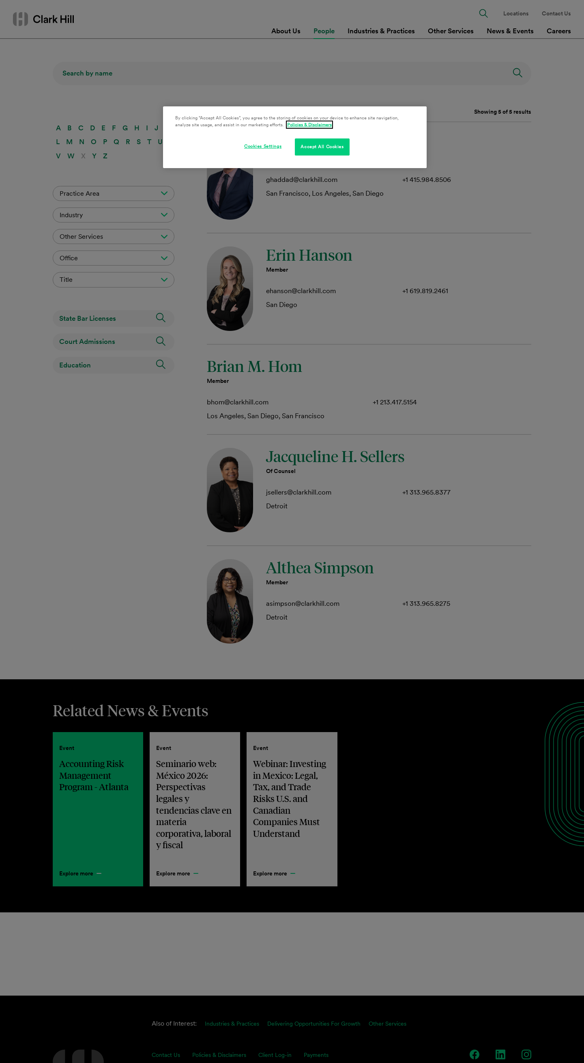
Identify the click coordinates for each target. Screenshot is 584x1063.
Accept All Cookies (322, 146)
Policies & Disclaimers (309, 124)
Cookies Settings (262, 146)
